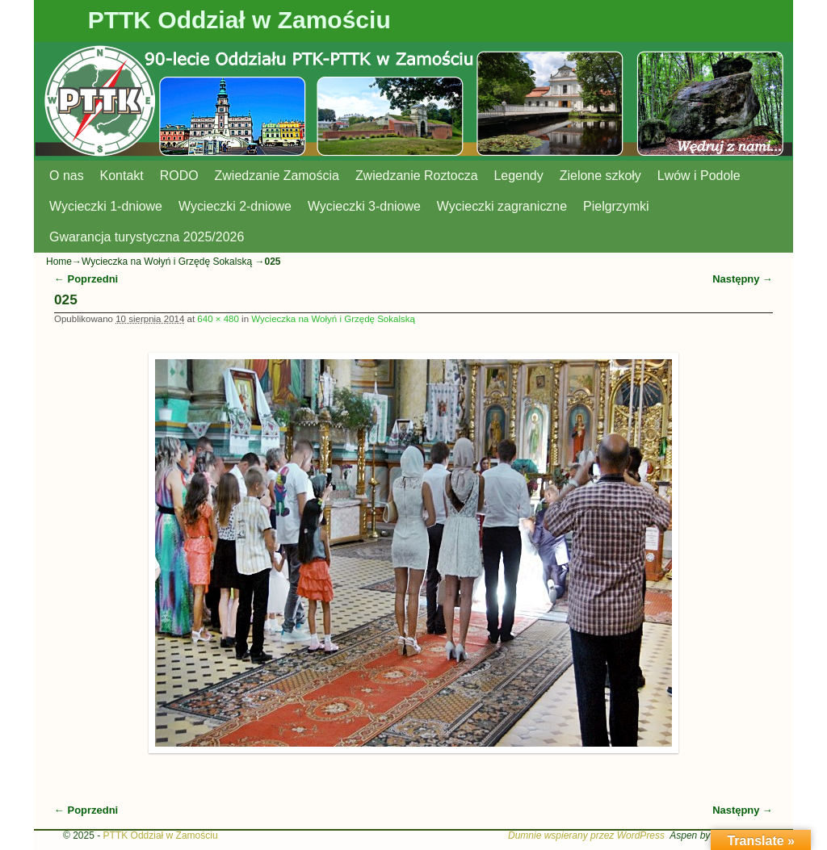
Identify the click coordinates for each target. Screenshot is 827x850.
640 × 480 (218, 319)
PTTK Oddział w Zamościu (239, 19)
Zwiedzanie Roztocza (416, 175)
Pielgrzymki (616, 206)
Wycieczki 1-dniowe (105, 206)
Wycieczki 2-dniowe (235, 206)
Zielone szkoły (600, 175)
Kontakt (122, 175)
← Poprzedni (86, 279)
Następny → (742, 279)
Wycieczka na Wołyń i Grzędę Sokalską (167, 261)
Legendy (519, 175)
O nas (66, 175)
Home (59, 261)
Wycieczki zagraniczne (502, 206)
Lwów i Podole (699, 175)
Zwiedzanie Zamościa (277, 175)
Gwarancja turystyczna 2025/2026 (146, 237)
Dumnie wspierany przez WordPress (586, 835)
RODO (179, 175)
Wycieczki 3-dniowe (364, 206)
